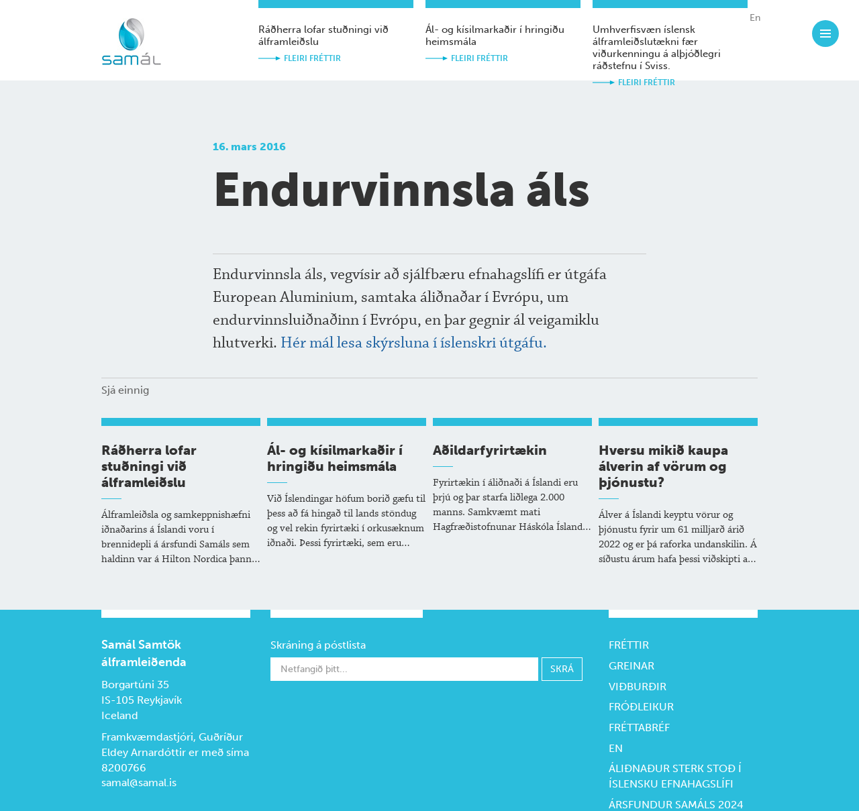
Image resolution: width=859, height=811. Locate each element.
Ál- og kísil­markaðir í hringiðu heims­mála (335, 458)
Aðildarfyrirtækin (490, 450)
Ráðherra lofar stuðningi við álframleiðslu (149, 466)
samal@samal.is (138, 782)
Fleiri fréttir (312, 58)
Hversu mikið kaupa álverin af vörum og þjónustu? (663, 466)
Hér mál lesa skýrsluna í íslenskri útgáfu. (414, 343)
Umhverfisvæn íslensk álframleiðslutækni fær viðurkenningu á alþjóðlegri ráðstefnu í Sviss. (657, 47)
